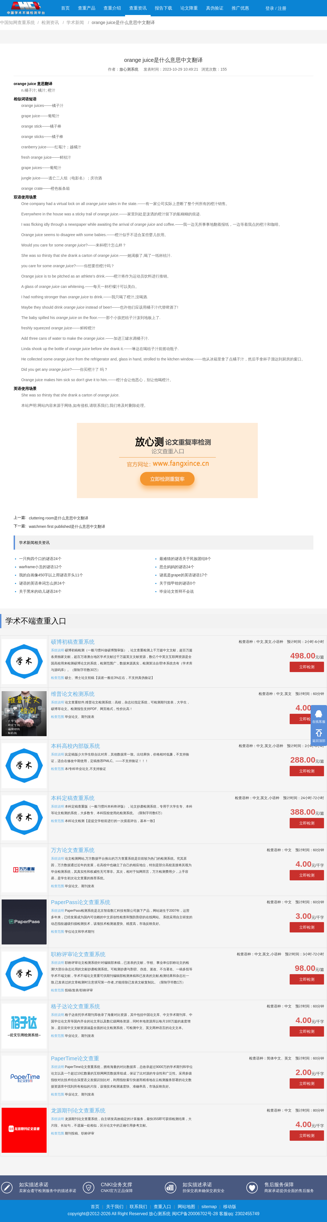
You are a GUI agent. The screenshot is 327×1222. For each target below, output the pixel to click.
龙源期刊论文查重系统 (78, 1110)
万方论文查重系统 (73, 850)
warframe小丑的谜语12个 (40, 567)
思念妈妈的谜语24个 (176, 567)
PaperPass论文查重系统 (80, 902)
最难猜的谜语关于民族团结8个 (185, 558)
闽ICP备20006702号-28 (195, 1213)
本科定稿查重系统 (73, 798)
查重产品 (86, 8)
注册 (282, 8)
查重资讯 (138, 8)
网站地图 (186, 1206)
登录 (269, 8)
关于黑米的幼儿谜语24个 (40, 591)
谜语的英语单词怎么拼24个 (42, 583)
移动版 (229, 1206)
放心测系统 (128, 69)
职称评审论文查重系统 (78, 954)
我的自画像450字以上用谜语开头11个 (51, 575)
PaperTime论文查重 (75, 1058)
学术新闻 (75, 22)
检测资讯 (50, 22)
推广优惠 (240, 8)
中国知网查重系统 (17, 22)
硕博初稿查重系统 (73, 642)
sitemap (209, 1206)
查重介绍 (112, 8)
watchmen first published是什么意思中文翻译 (67, 526)
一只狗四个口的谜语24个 (40, 558)
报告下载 (163, 8)
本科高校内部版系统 (75, 746)
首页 (65, 8)
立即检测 (306, 667)
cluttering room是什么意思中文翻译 (59, 518)
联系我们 (138, 1206)
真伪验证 (214, 8)
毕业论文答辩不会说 (176, 591)
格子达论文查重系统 (75, 1006)
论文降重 (189, 8)
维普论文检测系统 (73, 694)
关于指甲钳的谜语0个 (177, 583)
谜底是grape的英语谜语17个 (183, 575)
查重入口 (162, 1206)
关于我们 (114, 1206)
